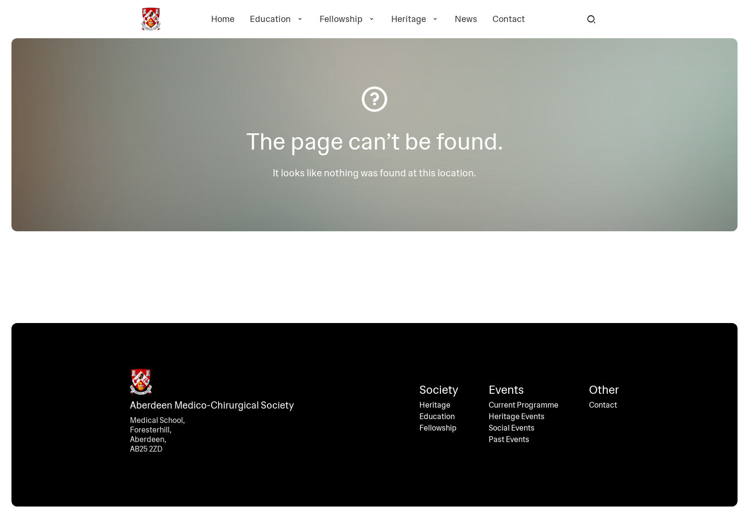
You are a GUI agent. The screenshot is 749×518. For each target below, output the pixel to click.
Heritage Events (517, 417)
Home (223, 19)
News (466, 19)
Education (277, 19)
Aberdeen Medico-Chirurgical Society (212, 405)
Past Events (509, 439)
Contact (508, 19)
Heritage (415, 19)
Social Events (512, 428)
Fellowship (348, 19)
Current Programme (523, 405)
